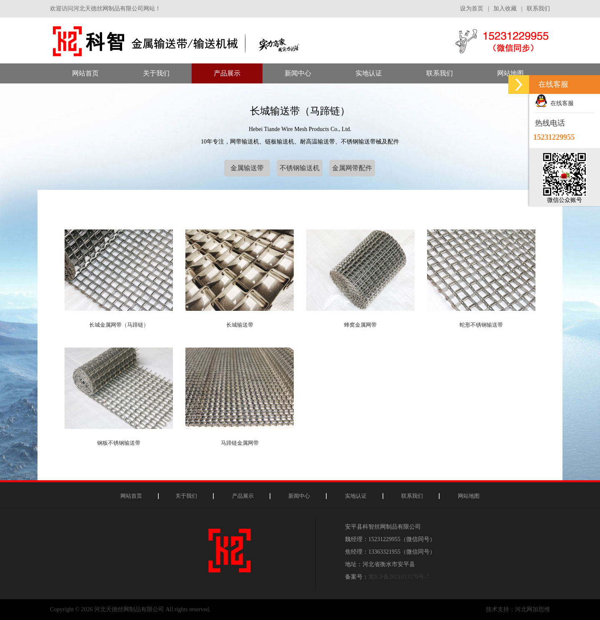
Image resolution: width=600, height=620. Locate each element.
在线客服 (554, 103)
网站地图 (469, 496)
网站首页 (131, 496)
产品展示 (243, 496)
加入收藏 (505, 8)
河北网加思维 (532, 609)
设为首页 (471, 8)
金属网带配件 (352, 167)
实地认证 (356, 496)
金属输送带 (247, 167)
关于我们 (186, 496)
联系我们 (538, 8)
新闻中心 (299, 496)
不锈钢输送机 (300, 167)
